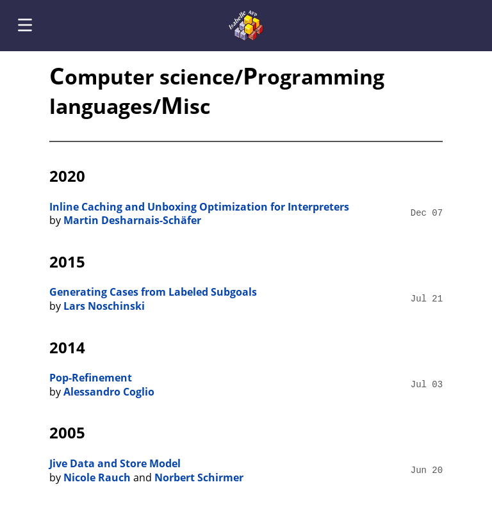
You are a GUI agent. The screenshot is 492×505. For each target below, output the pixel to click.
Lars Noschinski (104, 306)
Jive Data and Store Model (115, 463)
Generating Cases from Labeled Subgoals (153, 292)
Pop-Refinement (90, 378)
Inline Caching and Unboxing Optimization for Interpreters (199, 207)
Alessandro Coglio (108, 392)
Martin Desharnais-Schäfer (132, 220)
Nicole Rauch (97, 477)
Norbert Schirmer (198, 477)
